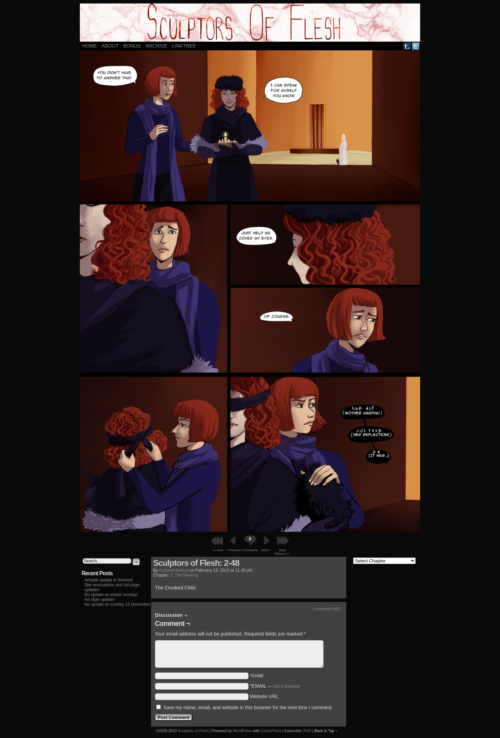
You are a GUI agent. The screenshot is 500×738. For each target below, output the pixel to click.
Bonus (132, 46)
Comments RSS (327, 609)
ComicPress (271, 731)
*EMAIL (275, 686)
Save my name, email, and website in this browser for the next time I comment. (248, 707)
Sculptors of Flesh (193, 731)
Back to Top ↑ (325, 731)
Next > (265, 550)
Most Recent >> (282, 551)
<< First (217, 550)
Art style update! (99, 599)
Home (89, 46)
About (110, 46)
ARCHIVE (156, 46)
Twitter (415, 46)
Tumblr (407, 46)
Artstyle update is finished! (108, 580)
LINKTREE (183, 46)
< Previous (234, 550)
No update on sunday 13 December (117, 604)
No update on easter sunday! (111, 594)
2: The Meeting (184, 575)
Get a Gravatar (286, 686)
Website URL (264, 696)
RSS (307, 731)
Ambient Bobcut (174, 570)
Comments (250, 543)
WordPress (242, 731)
